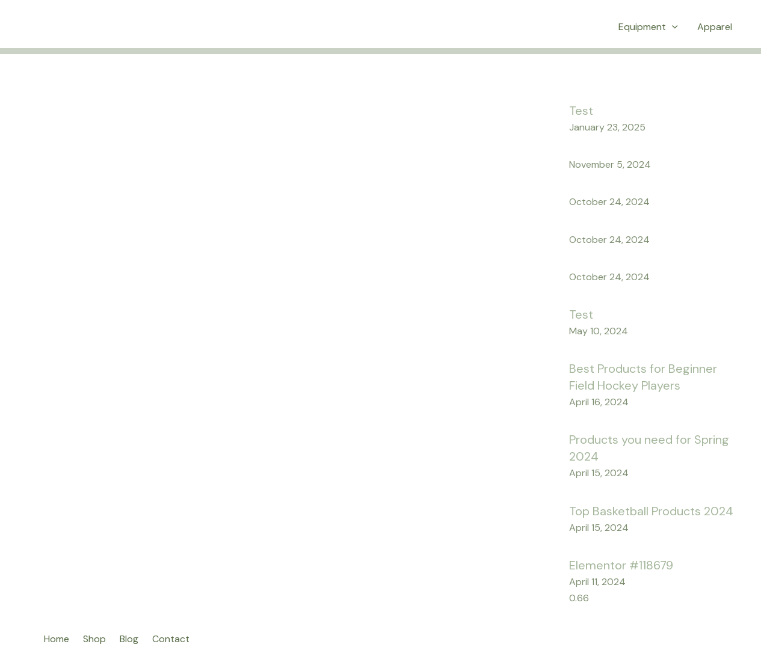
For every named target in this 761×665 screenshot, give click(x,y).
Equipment (648, 27)
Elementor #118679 (621, 565)
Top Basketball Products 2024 (651, 511)
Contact (170, 639)
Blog (129, 639)
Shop (94, 639)
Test (581, 110)
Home (56, 639)
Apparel (714, 26)
